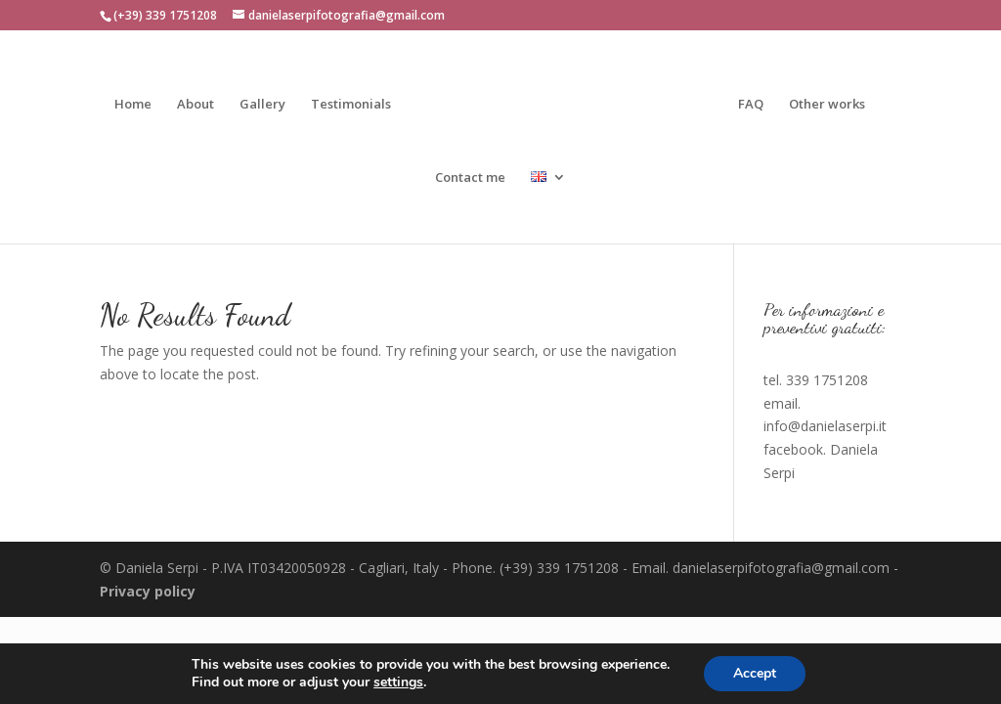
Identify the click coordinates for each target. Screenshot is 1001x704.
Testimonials (351, 104)
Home (133, 104)
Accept (754, 673)
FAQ (750, 104)
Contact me (470, 178)
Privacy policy (148, 591)
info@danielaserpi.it (825, 426)
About (195, 104)
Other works (827, 104)
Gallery (262, 104)
